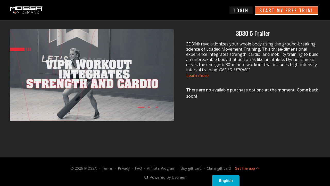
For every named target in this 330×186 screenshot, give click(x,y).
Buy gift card (191, 168)
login (241, 10)
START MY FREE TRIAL (286, 10)
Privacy (124, 168)
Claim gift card (219, 168)
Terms (107, 168)
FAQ (138, 168)
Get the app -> (247, 168)
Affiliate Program (161, 168)
